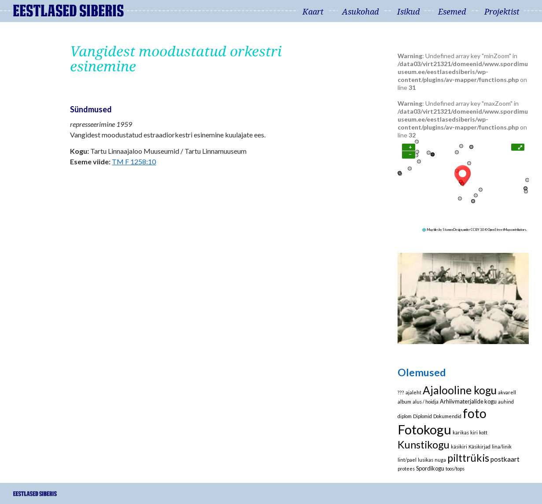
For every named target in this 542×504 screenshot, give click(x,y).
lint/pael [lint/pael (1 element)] (407, 460)
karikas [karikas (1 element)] (461, 432)
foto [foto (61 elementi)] (475, 413)
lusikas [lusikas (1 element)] (425, 460)
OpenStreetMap (499, 229)
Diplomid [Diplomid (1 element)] (422, 416)
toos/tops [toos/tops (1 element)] (455, 468)
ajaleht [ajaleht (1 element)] (413, 392)
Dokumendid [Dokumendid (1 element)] (447, 416)
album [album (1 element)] (404, 401)
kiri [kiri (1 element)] (474, 432)
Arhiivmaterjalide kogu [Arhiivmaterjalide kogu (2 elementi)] (468, 401)
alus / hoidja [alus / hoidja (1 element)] (426, 401)
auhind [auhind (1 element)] (506, 401)
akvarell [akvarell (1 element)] (507, 392)
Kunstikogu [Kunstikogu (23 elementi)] (424, 444)
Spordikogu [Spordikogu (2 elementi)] (430, 468)
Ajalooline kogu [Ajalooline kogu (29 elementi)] (460, 390)
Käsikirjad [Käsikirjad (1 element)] (479, 446)
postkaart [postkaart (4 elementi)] (505, 459)
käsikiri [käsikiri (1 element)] (459, 446)
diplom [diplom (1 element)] (405, 416)
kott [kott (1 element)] (483, 432)
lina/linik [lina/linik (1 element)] (502, 446)
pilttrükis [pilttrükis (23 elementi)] (468, 458)
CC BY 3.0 (477, 229)
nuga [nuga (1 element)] (440, 460)
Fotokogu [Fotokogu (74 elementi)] (424, 429)
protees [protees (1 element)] (406, 468)
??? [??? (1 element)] (401, 392)
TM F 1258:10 (134, 161)
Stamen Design (452, 229)
